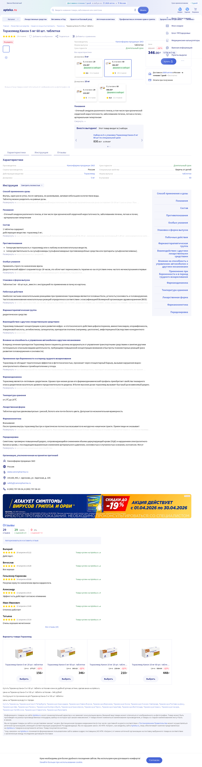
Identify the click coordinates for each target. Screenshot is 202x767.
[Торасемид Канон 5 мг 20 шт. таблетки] (88, 68)
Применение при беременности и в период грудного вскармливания (173, 274)
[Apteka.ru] (12, 10)
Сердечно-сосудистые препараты (43, 26)
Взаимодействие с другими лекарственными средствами (172, 253)
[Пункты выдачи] (198, 57)
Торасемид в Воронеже (103, 704)
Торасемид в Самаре (170, 707)
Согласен (154, 760)
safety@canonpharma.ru (19, 483)
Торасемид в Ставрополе (35, 710)
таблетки (186, 173)
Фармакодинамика (177, 282)
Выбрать (24, 678)
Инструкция (41, 152)
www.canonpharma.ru (17, 471)
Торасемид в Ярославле (57, 710)
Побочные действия (176, 237)
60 (190, 177)
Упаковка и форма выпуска (172, 230)
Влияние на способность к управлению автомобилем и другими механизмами (172, 263)
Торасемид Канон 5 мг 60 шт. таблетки (66, 664)
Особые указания (178, 222)
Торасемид (61, 26)
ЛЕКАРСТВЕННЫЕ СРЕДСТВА (20, 26)
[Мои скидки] (198, 28)
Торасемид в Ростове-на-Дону (171, 704)
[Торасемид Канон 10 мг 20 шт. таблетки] (86, 94)
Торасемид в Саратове (111, 707)
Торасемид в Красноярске (72, 707)
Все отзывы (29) (51, 627)
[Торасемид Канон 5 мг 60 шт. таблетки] (118, 68)
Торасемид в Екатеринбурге (48, 707)
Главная (6, 26)
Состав (184, 208)
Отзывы (61, 152)
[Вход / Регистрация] (198, 20)
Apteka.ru (37, 715)
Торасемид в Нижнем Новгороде (144, 704)
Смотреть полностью (32, 185)
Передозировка (179, 312)
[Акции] (180, 10)
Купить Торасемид (10, 704)
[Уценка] (187, 10)
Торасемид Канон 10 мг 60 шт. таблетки (150, 664)
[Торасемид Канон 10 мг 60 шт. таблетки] (112, 92)
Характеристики (16, 152)
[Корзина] (195, 10)
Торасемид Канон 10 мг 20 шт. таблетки (108, 664)
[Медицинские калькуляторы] (198, 42)
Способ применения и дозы (172, 193)
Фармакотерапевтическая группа (173, 245)
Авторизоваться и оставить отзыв (21, 540)
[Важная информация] (198, 50)
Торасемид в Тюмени (27, 707)
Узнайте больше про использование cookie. (61, 762)
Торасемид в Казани (152, 707)
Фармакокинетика (177, 304)
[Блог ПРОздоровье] (198, 35)
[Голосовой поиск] (135, 10)
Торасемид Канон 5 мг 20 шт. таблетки (24, 664)
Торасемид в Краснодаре (57, 704)
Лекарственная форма (175, 297)
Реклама (187, 496)
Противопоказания (177, 215)
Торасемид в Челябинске (13, 710)
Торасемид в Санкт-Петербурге (32, 704)
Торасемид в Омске (121, 704)
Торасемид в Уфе (10, 707)
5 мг (93, 177)
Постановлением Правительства (153, 723)
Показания (182, 200)
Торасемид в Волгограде (132, 707)
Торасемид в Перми (92, 707)
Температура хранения (175, 290)
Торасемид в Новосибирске (80, 704)
